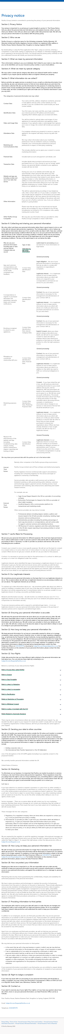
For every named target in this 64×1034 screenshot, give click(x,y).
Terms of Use (13, 1021)
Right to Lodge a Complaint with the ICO (15, 709)
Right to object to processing (11, 689)
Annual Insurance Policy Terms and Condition (30, 1021)
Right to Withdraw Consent (10, 704)
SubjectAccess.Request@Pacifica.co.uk (14, 661)
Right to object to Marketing (11, 684)
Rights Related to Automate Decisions (14, 714)
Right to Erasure (7, 674)
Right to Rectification (8, 694)
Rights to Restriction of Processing (13, 699)
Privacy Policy (5, 1021)
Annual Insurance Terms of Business (47, 1023)
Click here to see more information (26, 249)
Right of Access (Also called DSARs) (13, 670)
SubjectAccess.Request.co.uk (11, 842)
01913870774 (19, 646)
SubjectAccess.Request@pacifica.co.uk (46, 646)
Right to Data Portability (9, 679)
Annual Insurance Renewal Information (25, 1023)
